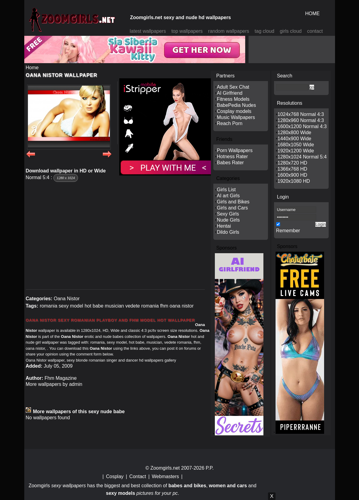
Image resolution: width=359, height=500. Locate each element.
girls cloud (291, 31)
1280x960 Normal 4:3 (301, 120)
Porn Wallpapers (235, 150)
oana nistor (182, 305)
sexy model (71, 305)
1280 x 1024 (66, 178)
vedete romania (142, 305)
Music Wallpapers (236, 117)
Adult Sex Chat (233, 87)
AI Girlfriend (229, 93)
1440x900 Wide (294, 138)
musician (114, 305)
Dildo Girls (228, 232)
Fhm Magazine (61, 378)
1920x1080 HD (294, 181)
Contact (137, 476)
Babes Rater (230, 162)
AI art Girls (228, 195)
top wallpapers (187, 31)
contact (315, 31)
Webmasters (165, 476)
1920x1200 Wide (296, 150)
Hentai (224, 226)
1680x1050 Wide (296, 144)
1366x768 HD (292, 169)
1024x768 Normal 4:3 (301, 114)
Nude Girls (228, 220)
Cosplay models (234, 111)
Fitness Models (233, 99)
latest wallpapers (148, 31)
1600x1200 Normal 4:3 (302, 126)
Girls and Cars (232, 207)
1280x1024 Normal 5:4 (302, 156)
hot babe (94, 305)
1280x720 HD (292, 162)
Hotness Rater (232, 156)
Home (32, 67)
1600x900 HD (292, 175)
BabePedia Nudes (236, 105)
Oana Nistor (67, 298)
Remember (288, 230)
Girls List (226, 189)
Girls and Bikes (233, 201)
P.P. (210, 468)
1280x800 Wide (294, 132)
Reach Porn (230, 123)
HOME (312, 13)
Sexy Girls (228, 213)
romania (48, 305)
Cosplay (115, 476)
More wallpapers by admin (54, 384)
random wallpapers (228, 31)
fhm (164, 305)
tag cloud (264, 31)
